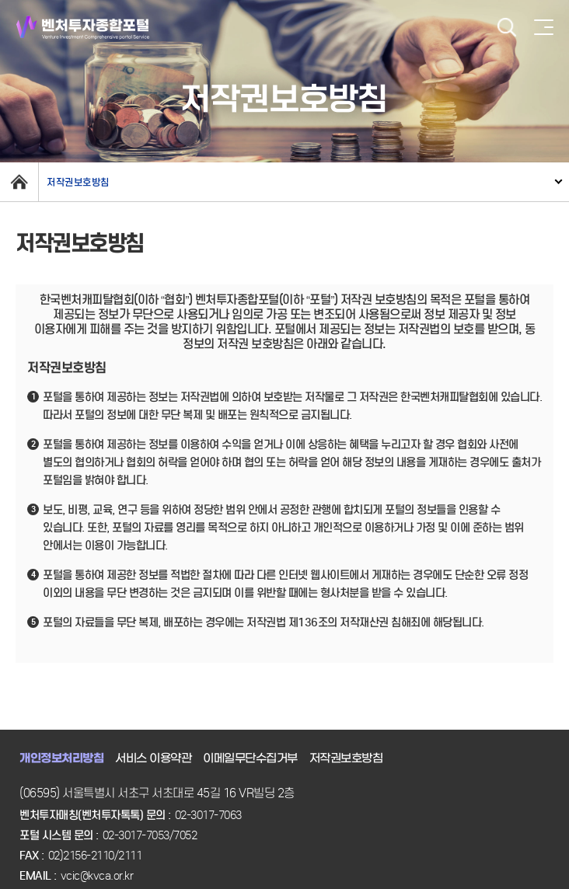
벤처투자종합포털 (83, 27)
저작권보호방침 (78, 182)
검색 (506, 27)
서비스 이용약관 (153, 758)
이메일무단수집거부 (250, 758)
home (19, 181)
